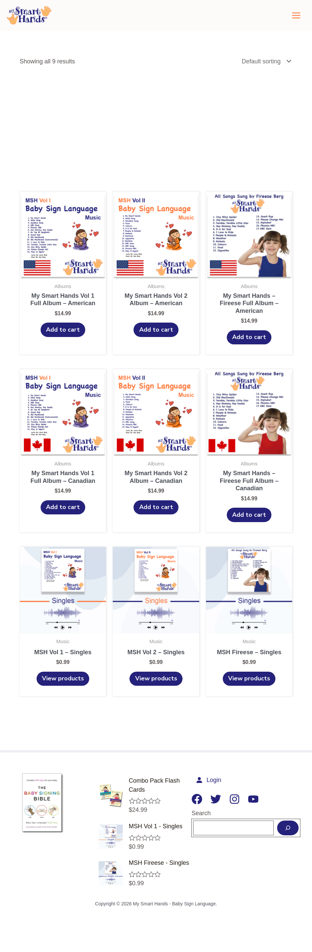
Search (196, 824)
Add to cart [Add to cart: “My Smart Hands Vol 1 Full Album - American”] (63, 337)
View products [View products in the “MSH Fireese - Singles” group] (249, 689)
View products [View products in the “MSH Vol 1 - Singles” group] (63, 689)
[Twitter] (211, 810)
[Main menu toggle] (296, 19)
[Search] (288, 839)
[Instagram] (229, 810)
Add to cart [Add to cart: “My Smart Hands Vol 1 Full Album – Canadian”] (63, 516)
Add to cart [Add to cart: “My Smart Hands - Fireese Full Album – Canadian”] (249, 523)
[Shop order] (265, 68)
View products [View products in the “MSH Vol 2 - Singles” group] (156, 689)
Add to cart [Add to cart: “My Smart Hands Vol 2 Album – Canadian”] (156, 516)
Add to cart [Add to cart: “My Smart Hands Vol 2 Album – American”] (156, 337)
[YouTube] (248, 810)
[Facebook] (192, 810)
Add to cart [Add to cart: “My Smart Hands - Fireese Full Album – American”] (249, 345)
